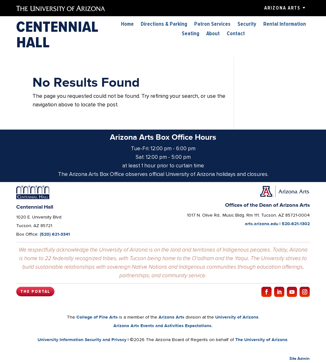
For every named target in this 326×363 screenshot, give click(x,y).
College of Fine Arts (97, 316)
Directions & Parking (164, 24)
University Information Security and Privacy (82, 339)
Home (127, 24)
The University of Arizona (261, 339)
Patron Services (212, 24)
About (213, 34)
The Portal (35, 291)
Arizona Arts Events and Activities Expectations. (163, 325)
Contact (236, 34)
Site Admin (299, 358)
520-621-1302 (296, 223)
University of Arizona (237, 316)
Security (246, 24)
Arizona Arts (282, 8)
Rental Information (284, 24)
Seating (190, 34)
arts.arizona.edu (261, 223)
